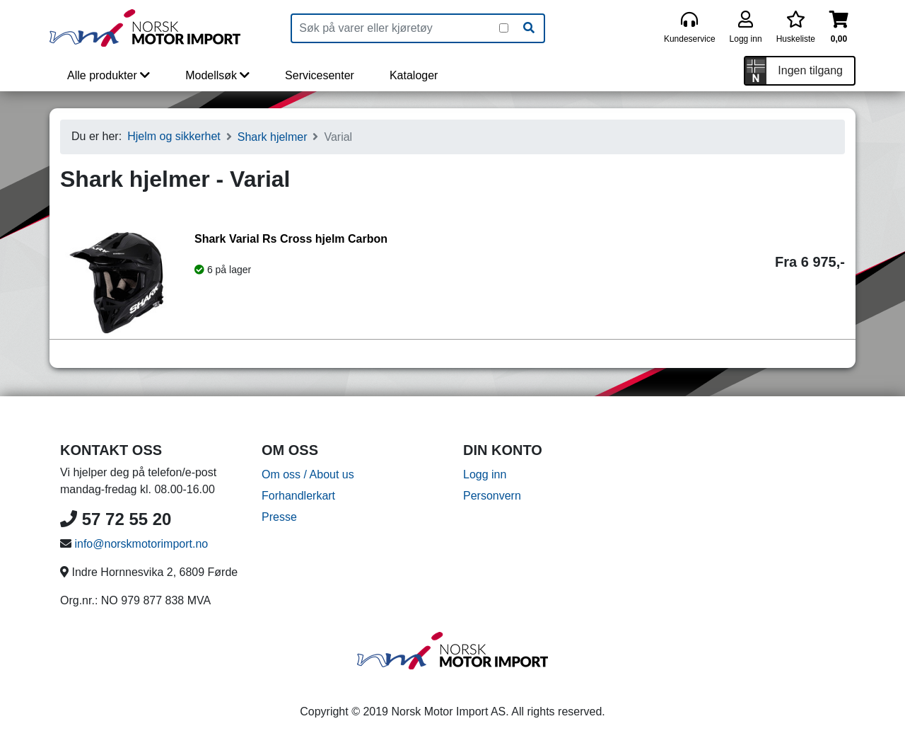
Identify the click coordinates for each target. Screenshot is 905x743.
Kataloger (414, 75)
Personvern (492, 496)
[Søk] (529, 28)
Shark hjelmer (273, 137)
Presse (279, 517)
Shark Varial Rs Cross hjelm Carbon (290, 239)
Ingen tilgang (810, 70)
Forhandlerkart (298, 496)
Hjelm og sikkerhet (174, 136)
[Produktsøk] (395, 28)
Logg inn (484, 474)
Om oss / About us (308, 474)
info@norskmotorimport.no (141, 544)
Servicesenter (319, 75)
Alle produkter (108, 75)
